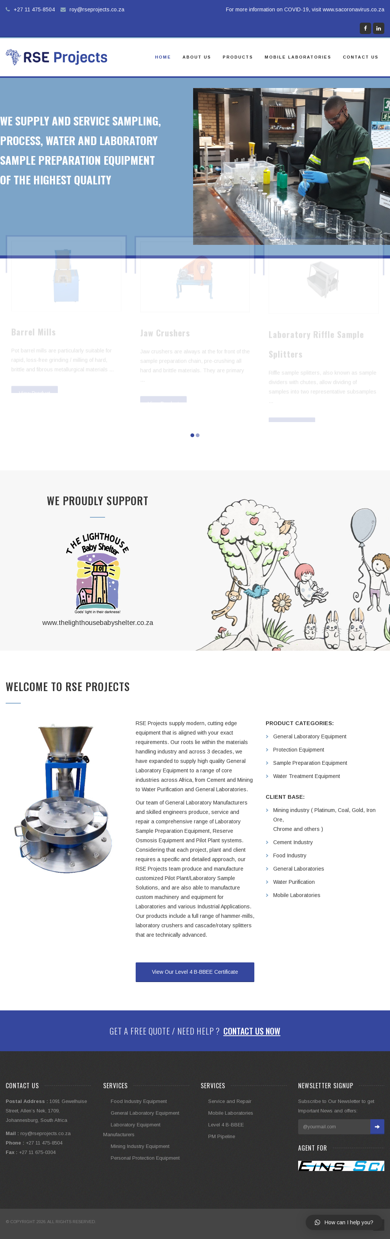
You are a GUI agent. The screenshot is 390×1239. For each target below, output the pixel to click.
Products (238, 57)
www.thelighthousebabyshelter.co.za (97, 622)
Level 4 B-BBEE (226, 1125)
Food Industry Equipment (139, 1101)
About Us (197, 57)
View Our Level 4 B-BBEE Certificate (195, 972)
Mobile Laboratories (298, 57)
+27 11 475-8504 (34, 9)
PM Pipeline (221, 1136)
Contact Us (361, 57)
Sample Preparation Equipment (310, 763)
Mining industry (291, 810)
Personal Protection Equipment (145, 1158)
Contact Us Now (251, 1031)
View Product (34, 379)
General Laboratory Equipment (310, 736)
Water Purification (294, 882)
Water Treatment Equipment (306, 776)
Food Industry (289, 855)
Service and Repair (229, 1101)
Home (163, 57)
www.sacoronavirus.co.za (353, 9)
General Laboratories (298, 869)
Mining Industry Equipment (140, 1146)
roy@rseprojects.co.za (97, 9)
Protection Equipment (298, 750)
